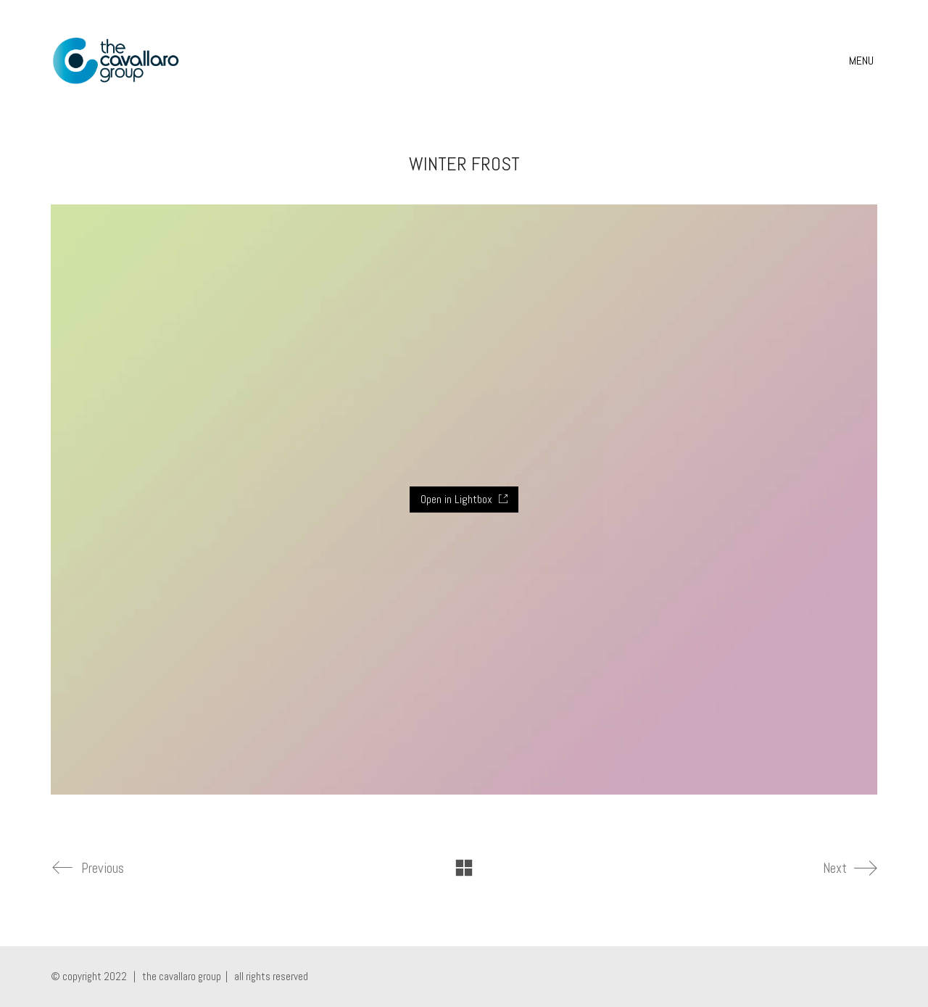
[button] (863, 61)
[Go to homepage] (116, 61)
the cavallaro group (181, 976)
